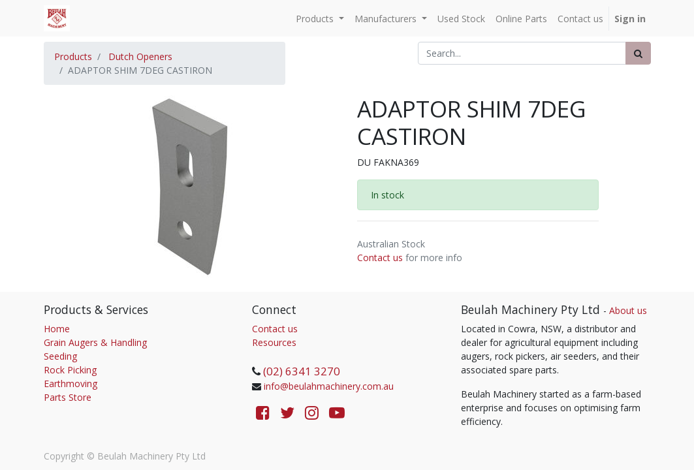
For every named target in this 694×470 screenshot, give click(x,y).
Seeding (60, 356)
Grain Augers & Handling (95, 342)
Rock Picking (70, 370)
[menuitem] (461, 19)
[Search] (638, 53)
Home (57, 328)
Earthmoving (70, 383)
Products (73, 56)
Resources (274, 342)
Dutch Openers (140, 56)
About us (628, 310)
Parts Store (67, 397)
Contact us (380, 257)
